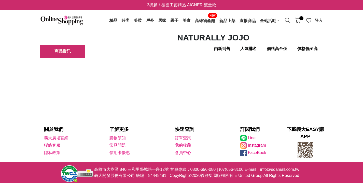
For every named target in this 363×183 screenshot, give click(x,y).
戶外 (150, 20)
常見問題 (117, 145)
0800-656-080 (203, 169)
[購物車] (298, 21)
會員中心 (183, 152)
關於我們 (53, 129)
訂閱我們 (250, 129)
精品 (113, 20)
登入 (319, 20)
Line (252, 138)
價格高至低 (277, 49)
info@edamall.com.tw (279, 169)
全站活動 (268, 20)
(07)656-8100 (231, 169)
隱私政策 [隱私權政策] (52, 152)
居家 (162, 20)
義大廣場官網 (56, 138)
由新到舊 (222, 49)
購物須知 (117, 138)
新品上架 (227, 20)
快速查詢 (184, 129)
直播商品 (248, 20)
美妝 (138, 20)
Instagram (257, 145)
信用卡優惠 (119, 152)
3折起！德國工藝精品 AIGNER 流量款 (181, 5)
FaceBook (257, 152)
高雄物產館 (205, 20)
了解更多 (119, 129)
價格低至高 (307, 49)
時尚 (125, 20)
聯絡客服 (52, 145)
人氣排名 (248, 49)
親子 (174, 20)
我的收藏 (183, 145)
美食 (187, 20)
